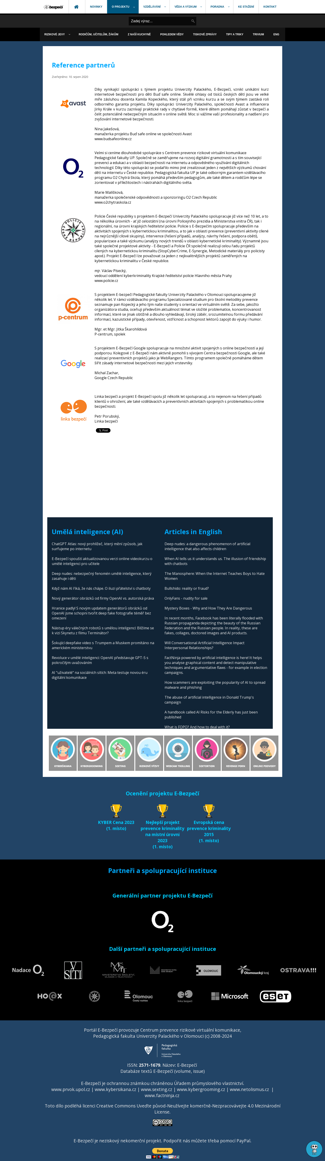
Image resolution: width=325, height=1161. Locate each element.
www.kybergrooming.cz (201, 1089)
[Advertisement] (162, 472)
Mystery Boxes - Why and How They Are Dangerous (208, 608)
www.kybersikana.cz (115, 1089)
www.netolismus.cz (249, 1089)
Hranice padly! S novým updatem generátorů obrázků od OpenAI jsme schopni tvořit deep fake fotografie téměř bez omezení (101, 613)
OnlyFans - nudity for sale (186, 598)
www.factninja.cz (162, 1095)
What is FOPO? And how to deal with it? (197, 726)
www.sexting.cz (156, 1089)
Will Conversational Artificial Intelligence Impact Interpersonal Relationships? (204, 645)
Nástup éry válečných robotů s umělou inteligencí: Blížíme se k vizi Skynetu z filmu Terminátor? (103, 630)
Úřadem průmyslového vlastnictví (208, 1083)
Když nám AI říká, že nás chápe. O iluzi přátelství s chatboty (101, 588)
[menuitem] (54, 7)
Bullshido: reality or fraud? (187, 588)
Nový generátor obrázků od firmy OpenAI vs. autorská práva (103, 598)
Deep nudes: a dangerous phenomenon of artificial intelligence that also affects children (207, 546)
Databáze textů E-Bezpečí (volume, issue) (162, 1071)
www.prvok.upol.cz (70, 1089)
